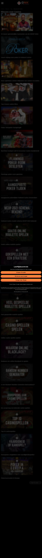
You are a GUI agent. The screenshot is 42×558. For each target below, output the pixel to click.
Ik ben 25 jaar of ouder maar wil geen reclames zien (21, 284)
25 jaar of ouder (21, 272)
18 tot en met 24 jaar (21, 276)
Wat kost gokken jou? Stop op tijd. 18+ (21, 291)
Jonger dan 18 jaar (21, 280)
